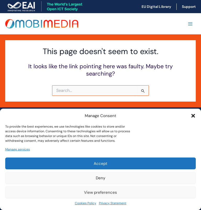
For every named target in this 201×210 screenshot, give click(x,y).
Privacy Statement (112, 203)
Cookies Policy (85, 203)
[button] (193, 115)
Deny (100, 178)
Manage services (17, 149)
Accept (100, 163)
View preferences (100, 192)
